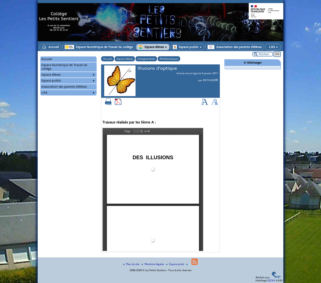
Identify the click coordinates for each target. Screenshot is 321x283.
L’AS (272, 47)
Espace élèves (153, 47)
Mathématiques (169, 58)
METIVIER (209, 80)
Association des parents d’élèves (235, 47)
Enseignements (146, 58)
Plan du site (131, 264)
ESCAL (271, 280)
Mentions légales (153, 264)
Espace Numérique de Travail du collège (99, 47)
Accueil (50, 47)
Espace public (187, 47)
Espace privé (175, 264)
